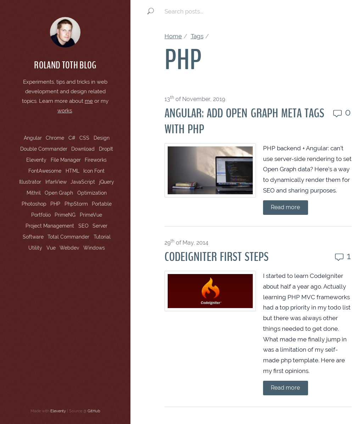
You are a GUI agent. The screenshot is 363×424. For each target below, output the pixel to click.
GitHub (94, 410)
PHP (55, 204)
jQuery (106, 182)
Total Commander (68, 237)
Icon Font (94, 171)
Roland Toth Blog (65, 65)
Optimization (92, 193)
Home (173, 36)
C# (72, 138)
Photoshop (34, 204)
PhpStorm (76, 204)
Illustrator (30, 182)
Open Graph (59, 193)
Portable (102, 204)
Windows (94, 248)
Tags (197, 36)
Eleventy (36, 160)
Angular (33, 138)
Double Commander (43, 149)
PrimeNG (65, 215)
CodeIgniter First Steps (216, 257)
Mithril (34, 193)
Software (33, 237)
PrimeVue (91, 215)
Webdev (69, 248)
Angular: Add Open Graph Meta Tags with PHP (244, 121)
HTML (72, 171)
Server (100, 226)
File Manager (66, 160)
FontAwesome (44, 171)
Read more (285, 207)
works (64, 110)
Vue (51, 248)
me (89, 101)
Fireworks (96, 160)
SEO (83, 226)
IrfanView (56, 182)
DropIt (106, 149)
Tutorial (102, 237)
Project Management (50, 226)
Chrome (55, 138)
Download (83, 149)
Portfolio (41, 215)
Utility (35, 248)
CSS (84, 138)
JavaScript (83, 182)
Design (102, 138)
